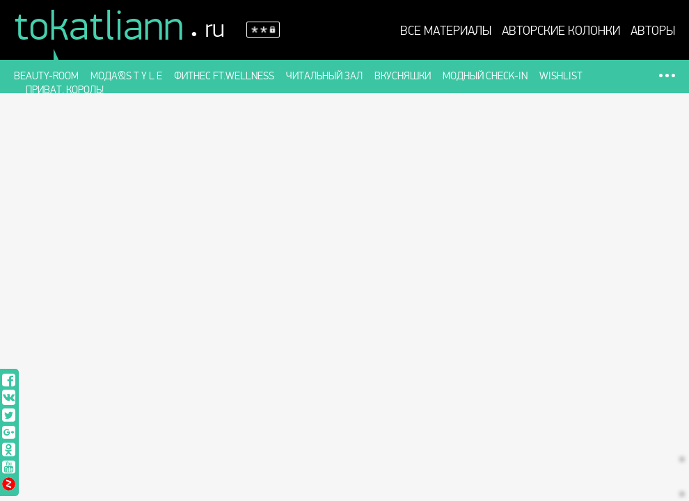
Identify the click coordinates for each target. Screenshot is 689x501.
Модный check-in (485, 76)
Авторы (653, 31)
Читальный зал (324, 76)
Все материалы (445, 31)
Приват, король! (65, 90)
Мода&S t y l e (126, 76)
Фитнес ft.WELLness (224, 76)
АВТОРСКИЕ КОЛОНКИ (561, 31)
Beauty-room (46, 76)
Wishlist (561, 76)
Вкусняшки (402, 76)
